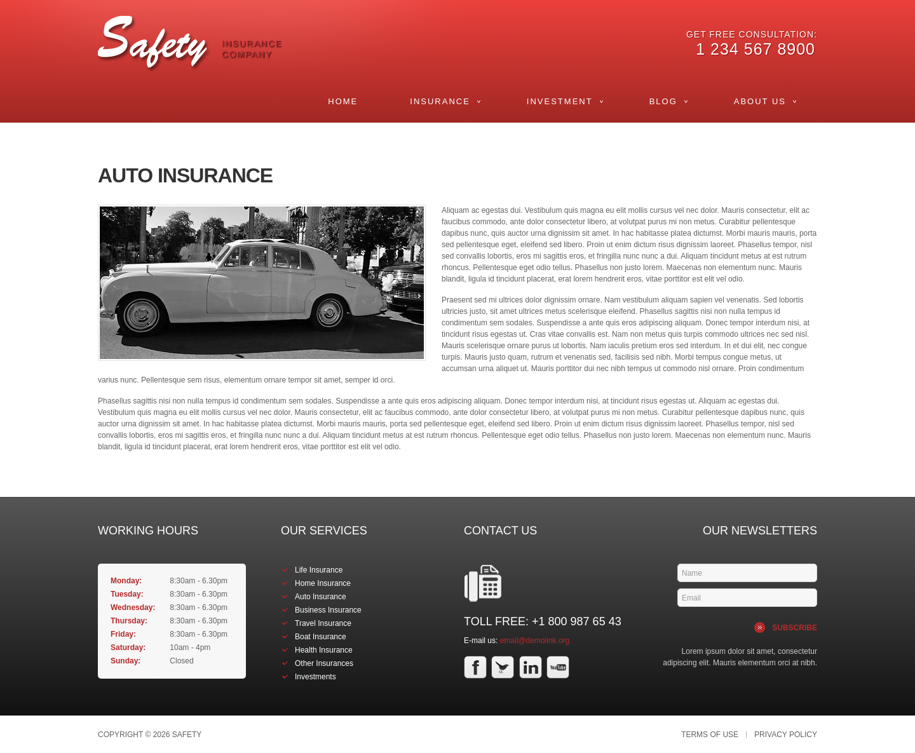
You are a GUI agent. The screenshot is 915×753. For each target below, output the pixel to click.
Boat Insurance (320, 636)
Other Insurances (324, 663)
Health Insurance (324, 650)
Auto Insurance (320, 596)
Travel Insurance (323, 623)
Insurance (440, 101)
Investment (560, 101)
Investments (315, 676)
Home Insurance (323, 583)
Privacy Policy (785, 734)
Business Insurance (328, 610)
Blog (663, 101)
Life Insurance (318, 570)
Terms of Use (709, 734)
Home (343, 101)
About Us (760, 101)
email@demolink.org (535, 640)
